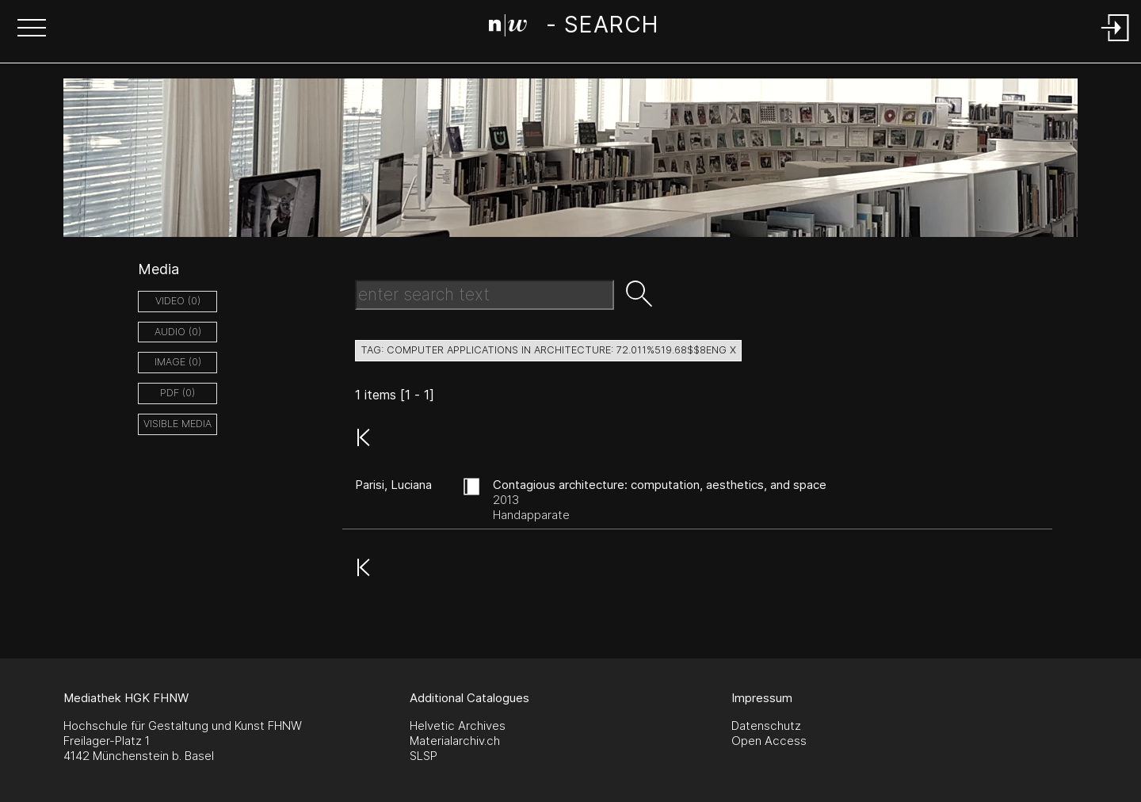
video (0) (177, 301)
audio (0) (178, 332)
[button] (32, 29)
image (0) (178, 362)
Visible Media (177, 424)
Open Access (769, 740)
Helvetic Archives (458, 725)
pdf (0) (177, 393)
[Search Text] (484, 295)
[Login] (1116, 42)
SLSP (423, 755)
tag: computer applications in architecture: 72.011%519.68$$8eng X (548, 350)
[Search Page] (573, 27)
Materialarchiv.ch (455, 740)
